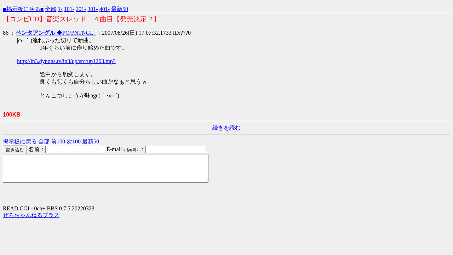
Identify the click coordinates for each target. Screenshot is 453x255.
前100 (58, 141)
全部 (50, 9)
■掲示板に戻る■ (23, 9)
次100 (74, 141)
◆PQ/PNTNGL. (56, 33)
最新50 (119, 9)
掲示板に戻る (20, 141)
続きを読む (226, 128)
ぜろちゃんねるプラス (31, 220)
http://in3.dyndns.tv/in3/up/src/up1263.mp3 (66, 61)
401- (104, 9)
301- (92, 9)
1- (60, 9)
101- (69, 9)
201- (81, 9)
